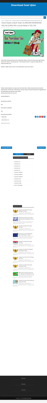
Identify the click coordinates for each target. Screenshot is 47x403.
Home (3, 20)
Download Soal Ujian (23, 5)
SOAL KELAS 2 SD (17, 163)
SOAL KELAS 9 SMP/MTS (18, 176)
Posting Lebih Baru (6, 147)
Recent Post (18, 154)
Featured (29, 154)
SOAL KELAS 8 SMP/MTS (18, 174)
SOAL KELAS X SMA (17, 178)
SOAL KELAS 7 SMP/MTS (18, 172)
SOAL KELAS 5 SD (8, 20)
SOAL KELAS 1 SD (17, 161)
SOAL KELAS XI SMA (17, 181)
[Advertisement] (10, 77)
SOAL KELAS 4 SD (17, 168)
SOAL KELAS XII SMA (17, 183)
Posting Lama (41, 147)
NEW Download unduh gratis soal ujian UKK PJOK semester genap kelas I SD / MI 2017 (26, 219)
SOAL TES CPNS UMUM (18, 185)
